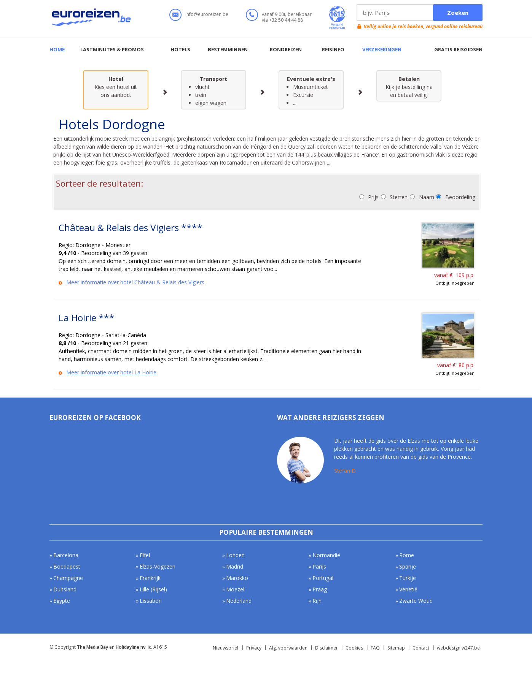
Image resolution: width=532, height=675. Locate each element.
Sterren (399, 197)
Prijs (373, 197)
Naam (426, 197)
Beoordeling (460, 197)
